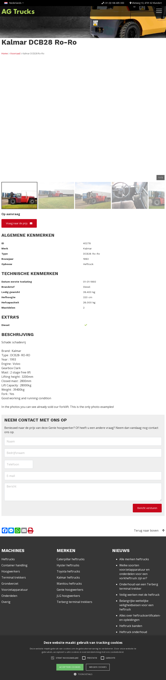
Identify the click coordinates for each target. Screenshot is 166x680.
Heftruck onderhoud (133, 632)
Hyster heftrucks (68, 565)
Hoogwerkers (10, 571)
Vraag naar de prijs (19, 223)
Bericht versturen (147, 508)
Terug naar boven (149, 530)
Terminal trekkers (13, 577)
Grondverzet (9, 584)
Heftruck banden (130, 626)
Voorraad (15, 53)
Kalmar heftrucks (68, 577)
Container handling (14, 565)
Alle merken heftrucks (134, 559)
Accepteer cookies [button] (69, 667)
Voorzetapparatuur (14, 590)
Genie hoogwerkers (70, 590)
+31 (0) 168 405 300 (113, 2)
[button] (83, 674)
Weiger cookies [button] (98, 667)
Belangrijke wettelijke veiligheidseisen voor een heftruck (136, 605)
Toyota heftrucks (68, 571)
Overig (5, 602)
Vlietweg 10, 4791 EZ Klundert (146, 2)
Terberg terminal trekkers (74, 602)
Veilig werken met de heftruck (139, 595)
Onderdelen (9, 596)
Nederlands (13, 2)
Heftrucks (8, 559)
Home (4, 53)
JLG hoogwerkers (68, 596)
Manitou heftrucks (69, 584)
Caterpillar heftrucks (71, 559)
